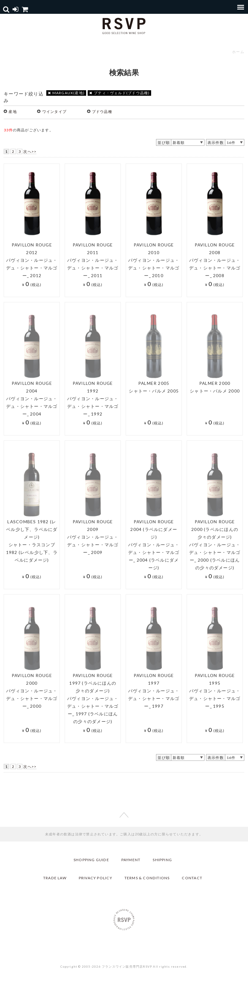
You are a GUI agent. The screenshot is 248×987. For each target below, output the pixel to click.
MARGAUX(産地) (66, 93)
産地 (13, 111)
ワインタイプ (54, 111)
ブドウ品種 (102, 111)
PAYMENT (130, 859)
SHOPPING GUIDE (91, 859)
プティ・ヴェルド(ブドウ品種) (119, 93)
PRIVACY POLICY (95, 878)
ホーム (238, 51)
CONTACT (192, 878)
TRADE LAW (55, 878)
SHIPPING (162, 859)
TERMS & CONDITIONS (147, 878)
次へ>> (29, 151)
